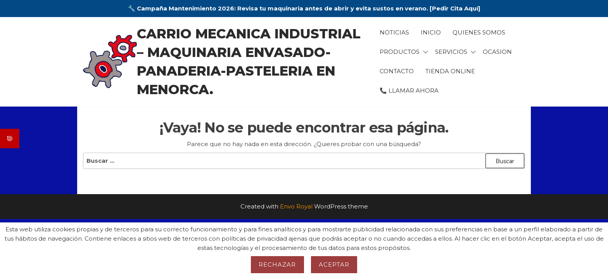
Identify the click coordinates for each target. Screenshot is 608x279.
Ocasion (497, 51)
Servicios (451, 51)
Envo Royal (296, 206)
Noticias (394, 32)
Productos (400, 51)
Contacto (397, 71)
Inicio (431, 32)
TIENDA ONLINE (450, 71)
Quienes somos (479, 32)
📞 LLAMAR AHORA (409, 90)
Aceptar (334, 264)
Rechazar (277, 264)
